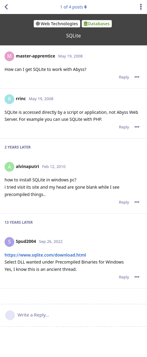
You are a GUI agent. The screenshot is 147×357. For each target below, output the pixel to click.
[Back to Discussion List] (6, 7)
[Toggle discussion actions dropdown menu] (141, 7)
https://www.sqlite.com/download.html (45, 255)
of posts (73, 7)
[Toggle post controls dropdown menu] (137, 77)
